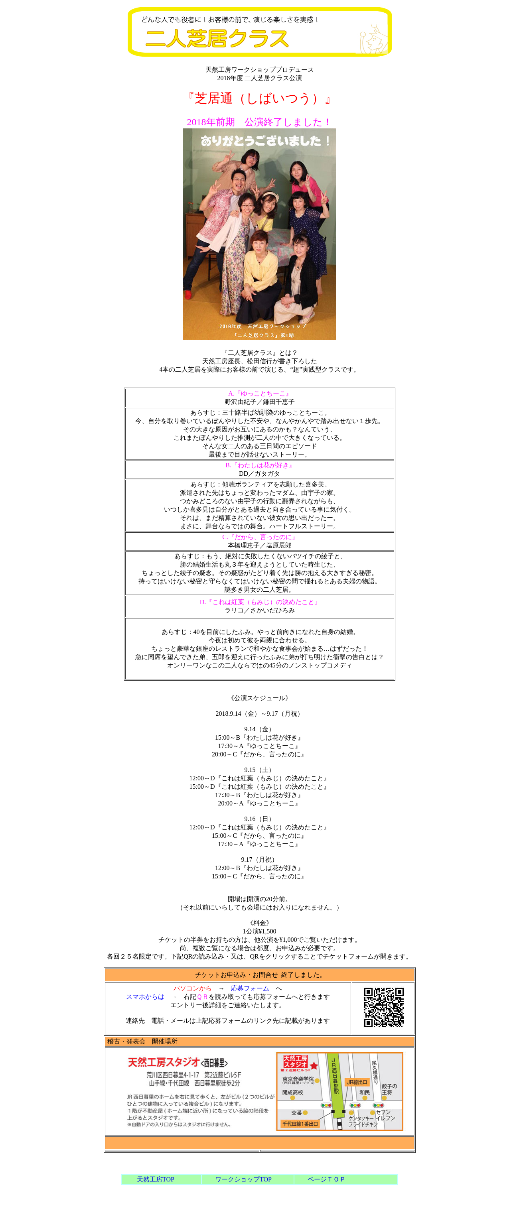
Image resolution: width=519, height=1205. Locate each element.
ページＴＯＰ (327, 1179)
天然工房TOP (155, 1179)
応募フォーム (250, 988)
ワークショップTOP (240, 1179)
